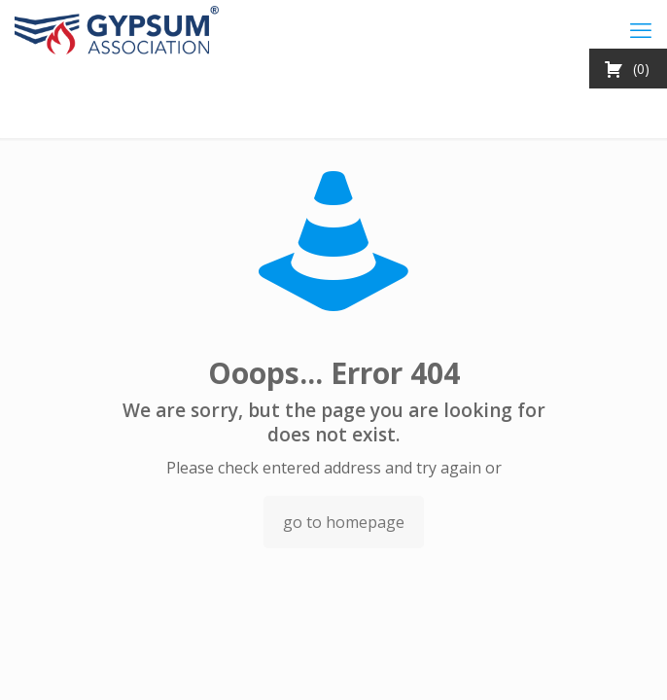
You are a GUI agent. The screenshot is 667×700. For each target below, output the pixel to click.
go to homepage (343, 522)
